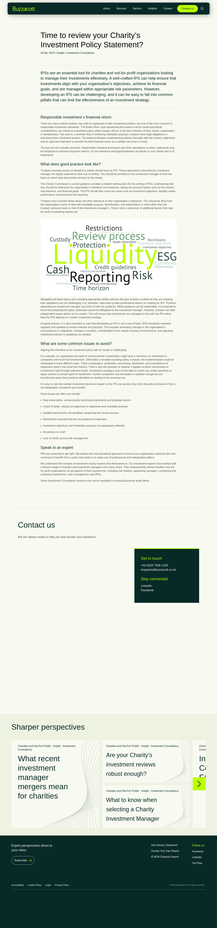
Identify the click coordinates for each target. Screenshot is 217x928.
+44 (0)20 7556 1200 (154, 565)
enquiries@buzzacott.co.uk (158, 569)
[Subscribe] (22, 860)
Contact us (187, 8)
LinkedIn (146, 585)
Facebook (147, 590)
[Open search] (202, 8)
